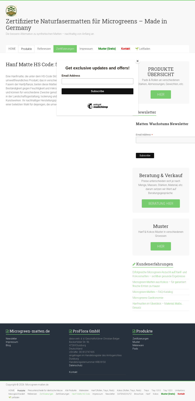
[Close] (137, 61)
